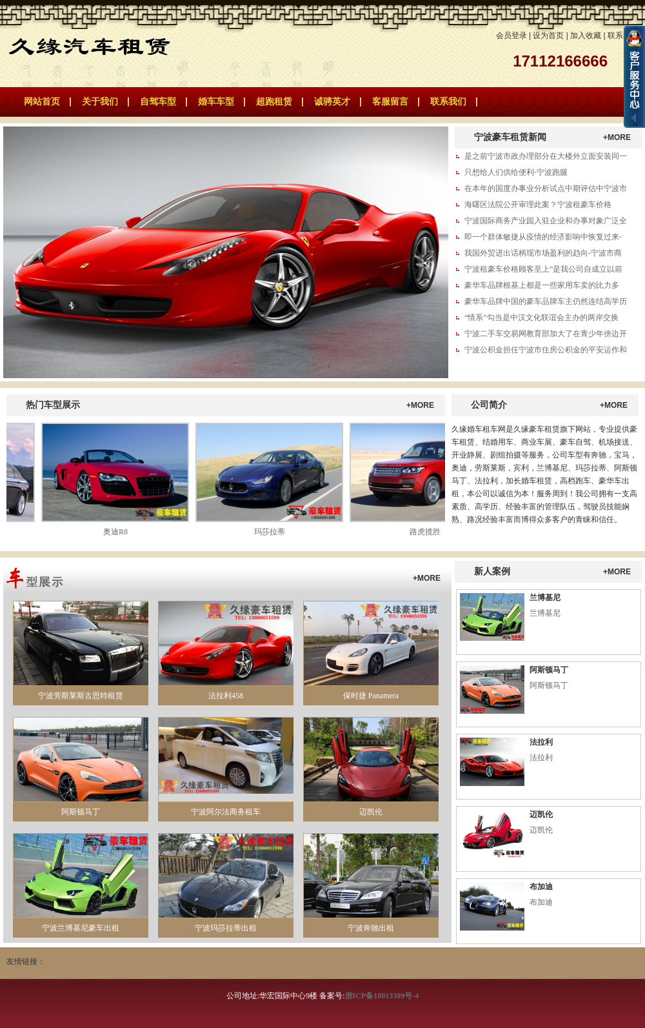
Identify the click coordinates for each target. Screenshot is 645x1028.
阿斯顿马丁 (80, 811)
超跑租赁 (274, 101)
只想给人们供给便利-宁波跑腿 (516, 172)
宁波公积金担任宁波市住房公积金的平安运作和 (545, 349)
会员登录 (511, 35)
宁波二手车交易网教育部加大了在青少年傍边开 (545, 333)
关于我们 (100, 101)
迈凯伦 (370, 811)
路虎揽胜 (427, 531)
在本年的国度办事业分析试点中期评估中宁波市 (545, 188)
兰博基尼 (545, 597)
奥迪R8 (118, 531)
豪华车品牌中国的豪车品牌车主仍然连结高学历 (545, 301)
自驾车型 (158, 101)
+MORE (617, 137)
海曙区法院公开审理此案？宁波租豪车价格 (537, 204)
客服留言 (390, 101)
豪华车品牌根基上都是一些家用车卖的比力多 (541, 285)
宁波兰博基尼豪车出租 (80, 927)
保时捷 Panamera (371, 695)
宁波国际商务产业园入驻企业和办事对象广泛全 (545, 220)
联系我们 (623, 35)
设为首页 (548, 35)
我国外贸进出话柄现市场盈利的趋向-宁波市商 (543, 252)
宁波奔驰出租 (371, 927)
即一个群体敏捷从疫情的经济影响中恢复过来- (543, 236)
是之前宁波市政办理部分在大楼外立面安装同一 (545, 156)
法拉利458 (225, 695)
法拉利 (541, 742)
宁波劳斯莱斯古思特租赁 (80, 695)
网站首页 (42, 101)
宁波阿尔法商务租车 (226, 811)
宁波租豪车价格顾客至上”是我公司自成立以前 (543, 269)
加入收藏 (585, 35)
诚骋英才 (332, 101)
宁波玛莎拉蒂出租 (226, 927)
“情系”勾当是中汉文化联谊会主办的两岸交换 (541, 317)
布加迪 (541, 886)
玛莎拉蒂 (272, 531)
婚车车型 (216, 101)
